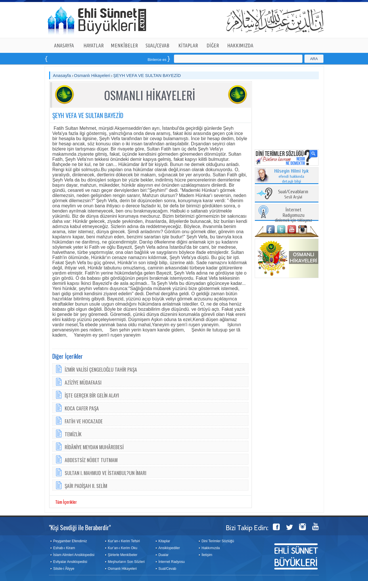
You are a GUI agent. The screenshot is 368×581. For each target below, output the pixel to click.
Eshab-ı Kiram (64, 548)
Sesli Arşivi (293, 195)
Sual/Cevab (167, 569)
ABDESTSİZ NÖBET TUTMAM (91, 460)
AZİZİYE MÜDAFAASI (83, 382)
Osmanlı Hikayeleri (92, 75)
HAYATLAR (93, 45)
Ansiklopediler (169, 548)
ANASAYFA (64, 45)
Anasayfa (62, 75)
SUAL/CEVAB (157, 45)
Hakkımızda (211, 548)
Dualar (163, 555)
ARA (314, 59)
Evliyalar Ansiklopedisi (70, 562)
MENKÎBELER (124, 45)
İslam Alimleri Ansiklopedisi (73, 555)
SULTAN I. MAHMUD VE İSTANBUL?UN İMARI (105, 472)
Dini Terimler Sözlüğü (218, 541)
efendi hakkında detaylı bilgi (291, 176)
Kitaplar (164, 541)
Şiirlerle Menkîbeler (122, 555)
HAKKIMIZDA (240, 45)
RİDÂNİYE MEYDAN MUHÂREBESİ (94, 447)
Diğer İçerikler (67, 356)
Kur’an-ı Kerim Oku (122, 548)
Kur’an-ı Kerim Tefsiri (124, 541)
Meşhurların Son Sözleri (126, 562)
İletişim (207, 555)
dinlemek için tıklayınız (293, 215)
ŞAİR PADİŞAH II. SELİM (86, 485)
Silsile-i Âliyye (63, 569)
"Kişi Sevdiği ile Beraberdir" (80, 527)
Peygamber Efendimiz (70, 541)
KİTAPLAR (188, 45)
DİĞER (213, 45)
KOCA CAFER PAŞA (82, 408)
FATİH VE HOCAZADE (84, 421)
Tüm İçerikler (66, 502)
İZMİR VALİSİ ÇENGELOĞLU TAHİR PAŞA (101, 369)
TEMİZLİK (73, 434)
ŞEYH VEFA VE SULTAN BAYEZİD (147, 75)
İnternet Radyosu (171, 562)
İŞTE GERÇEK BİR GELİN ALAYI (92, 395)
